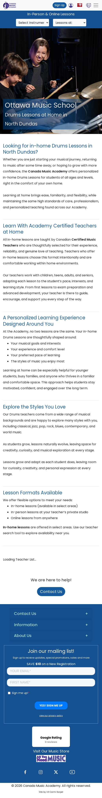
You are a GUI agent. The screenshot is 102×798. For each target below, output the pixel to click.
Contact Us (51, 591)
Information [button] (25, 625)
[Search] (32, 22)
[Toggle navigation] (96, 5)
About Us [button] (23, 635)
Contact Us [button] (25, 613)
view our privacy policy (51, 715)
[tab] (51, 613)
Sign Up (60, 5)
